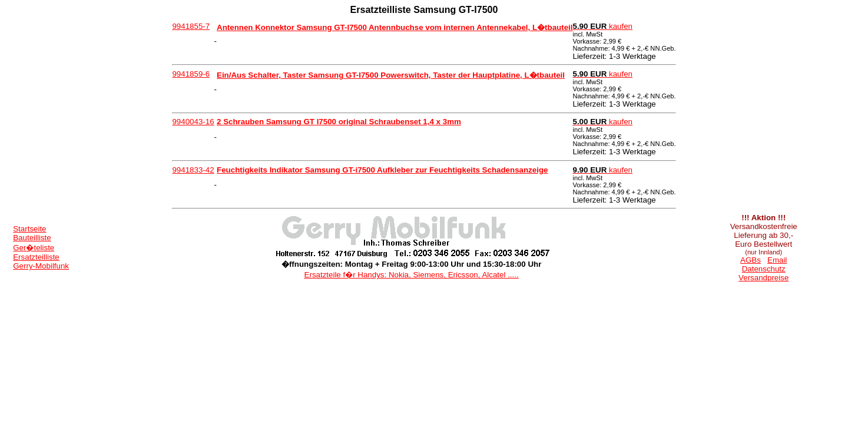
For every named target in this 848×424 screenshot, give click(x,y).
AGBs (750, 260)
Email (777, 260)
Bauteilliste (32, 237)
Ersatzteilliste (36, 257)
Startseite (29, 228)
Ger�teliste (33, 247)
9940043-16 (193, 121)
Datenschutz (764, 268)
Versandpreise (763, 277)
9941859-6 (191, 73)
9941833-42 (193, 169)
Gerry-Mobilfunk (41, 265)
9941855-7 (191, 26)
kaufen (603, 26)
